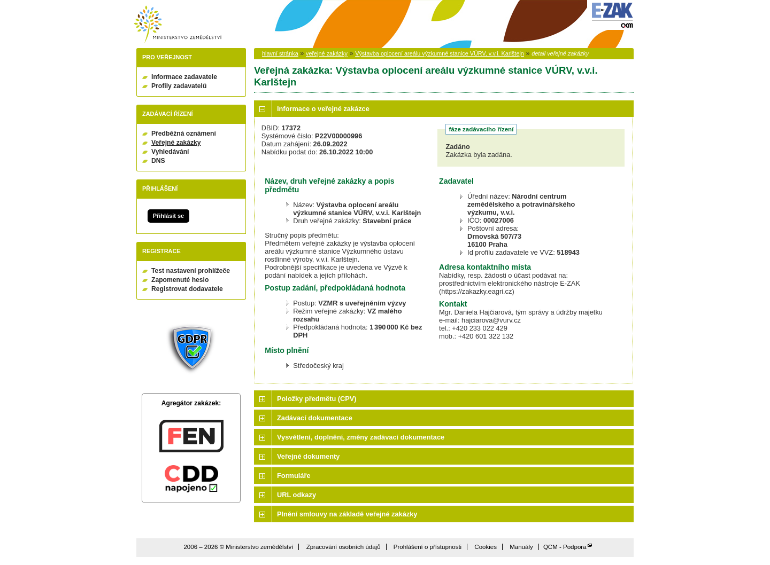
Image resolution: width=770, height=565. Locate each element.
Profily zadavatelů (178, 86)
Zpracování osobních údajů (343, 547)
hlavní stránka (280, 53)
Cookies (485, 547)
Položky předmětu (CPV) (317, 399)
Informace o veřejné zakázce (323, 109)
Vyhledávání (170, 151)
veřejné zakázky (327, 53)
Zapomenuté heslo (180, 280)
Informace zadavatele (184, 77)
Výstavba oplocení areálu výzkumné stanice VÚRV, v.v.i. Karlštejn (439, 53)
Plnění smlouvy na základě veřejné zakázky (347, 514)
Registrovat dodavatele (187, 289)
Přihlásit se (168, 216)
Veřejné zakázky (176, 142)
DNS (158, 160)
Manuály (521, 547)
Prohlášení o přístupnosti (427, 547)
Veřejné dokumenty (308, 456)
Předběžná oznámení (183, 133)
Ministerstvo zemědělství (177, 24)
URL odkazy (296, 495)
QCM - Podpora (565, 547)
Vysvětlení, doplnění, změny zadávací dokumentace (360, 437)
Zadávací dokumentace (314, 418)
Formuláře (294, 476)
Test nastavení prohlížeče (190, 270)
